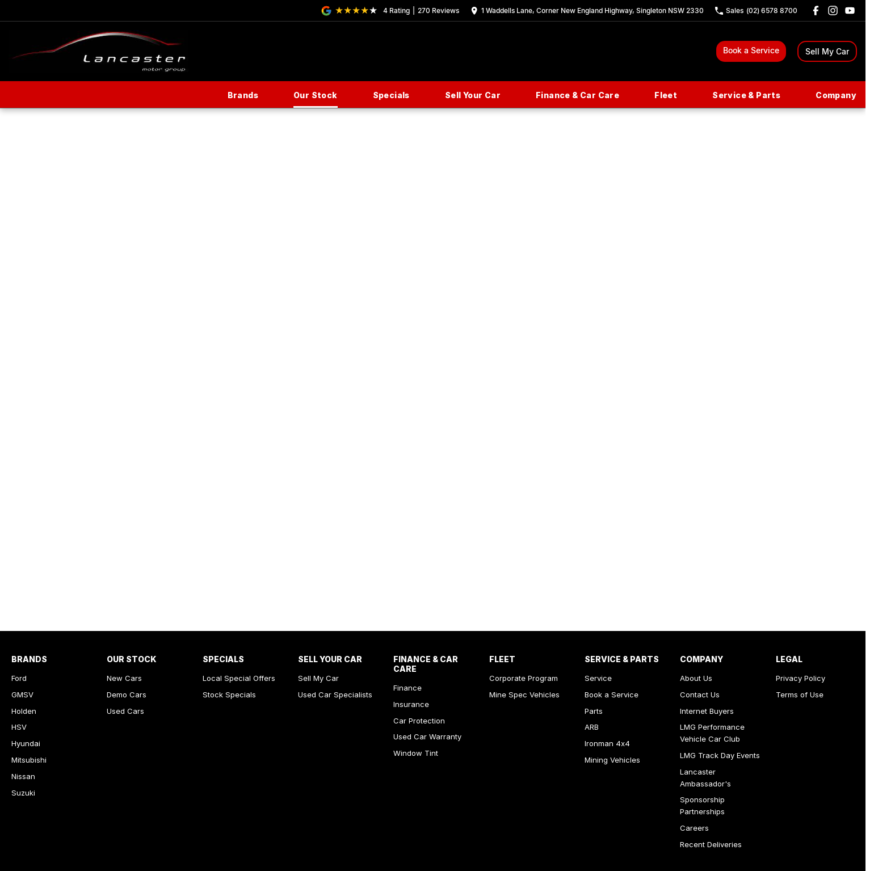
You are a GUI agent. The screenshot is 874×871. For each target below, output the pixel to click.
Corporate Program (523, 678)
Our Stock (315, 95)
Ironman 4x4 (607, 743)
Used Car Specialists (335, 694)
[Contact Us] (587, 10)
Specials (391, 95)
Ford (19, 678)
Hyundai (25, 743)
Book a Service (751, 50)
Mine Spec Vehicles (524, 694)
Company (836, 95)
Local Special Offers (239, 678)
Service (598, 678)
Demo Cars (126, 694)
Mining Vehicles (612, 759)
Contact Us (700, 694)
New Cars (124, 678)
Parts (594, 711)
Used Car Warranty (427, 736)
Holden (23, 711)
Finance (407, 687)
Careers (694, 827)
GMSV (22, 694)
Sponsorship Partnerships (702, 805)
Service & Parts (746, 95)
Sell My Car (827, 51)
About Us (696, 678)
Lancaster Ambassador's (705, 777)
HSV (19, 726)
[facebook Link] (816, 10)
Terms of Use (799, 694)
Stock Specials (229, 694)
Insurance (411, 704)
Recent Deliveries (711, 844)
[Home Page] (98, 51)
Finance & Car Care (577, 95)
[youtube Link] (850, 10)
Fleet (665, 95)
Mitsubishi (29, 759)
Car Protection (419, 720)
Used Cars (125, 711)
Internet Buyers (707, 711)
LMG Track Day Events (720, 755)
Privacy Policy (800, 678)
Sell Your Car (473, 95)
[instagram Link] (833, 10)
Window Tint (415, 753)
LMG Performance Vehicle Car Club (712, 732)
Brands (243, 95)
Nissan (23, 776)
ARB (592, 726)
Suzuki (23, 792)
